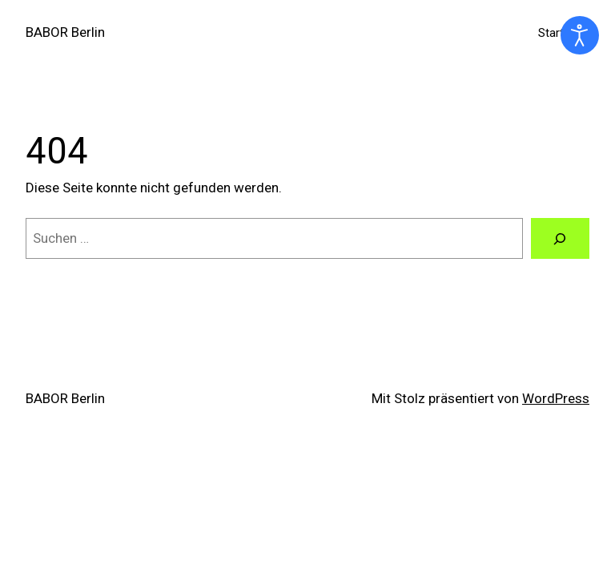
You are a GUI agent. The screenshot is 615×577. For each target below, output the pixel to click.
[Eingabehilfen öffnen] (580, 35)
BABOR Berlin (65, 32)
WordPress (555, 398)
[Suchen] (560, 238)
